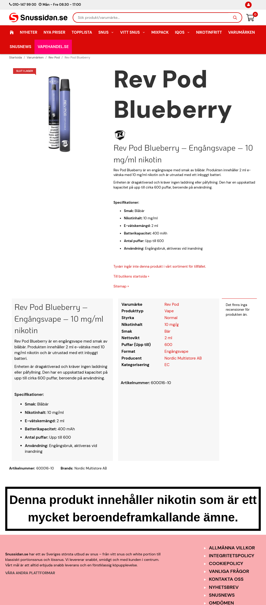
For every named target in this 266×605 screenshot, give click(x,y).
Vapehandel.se (53, 46)
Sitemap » (121, 286)
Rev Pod (171, 304)
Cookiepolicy (226, 563)
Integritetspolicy (232, 556)
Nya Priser (54, 32)
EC (166, 364)
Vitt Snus (132, 32)
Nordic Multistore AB (183, 358)
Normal (170, 317)
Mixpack (160, 32)
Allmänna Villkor (232, 548)
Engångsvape (176, 351)
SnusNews (20, 46)
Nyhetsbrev (224, 587)
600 (168, 344)
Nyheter (28, 32)
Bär (167, 331)
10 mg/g (171, 324)
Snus (106, 32)
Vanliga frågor (229, 571)
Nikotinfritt (209, 32)
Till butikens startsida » (131, 276)
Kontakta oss (226, 579)
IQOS (182, 32)
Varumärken (241, 32)
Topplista (82, 32)
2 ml (168, 337)
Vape (169, 311)
